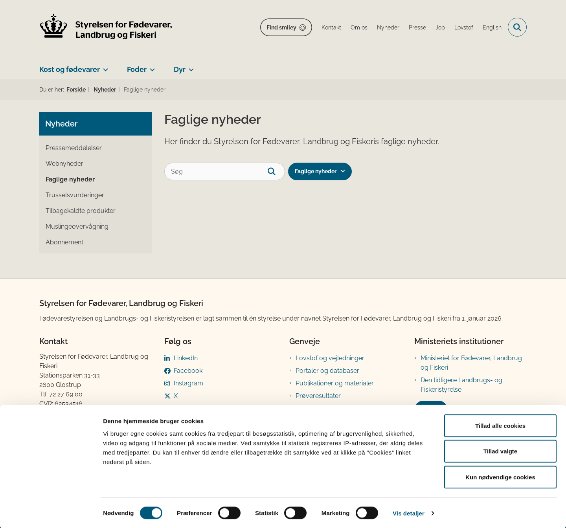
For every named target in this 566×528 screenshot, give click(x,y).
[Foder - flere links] (151, 66)
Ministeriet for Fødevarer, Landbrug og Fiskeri (471, 362)
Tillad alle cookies (500, 425)
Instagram (188, 383)
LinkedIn (186, 358)
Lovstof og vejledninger (330, 358)
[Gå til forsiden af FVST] (106, 27)
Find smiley (281, 27)
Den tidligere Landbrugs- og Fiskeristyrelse (461, 384)
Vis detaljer (408, 512)
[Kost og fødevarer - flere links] (104, 66)
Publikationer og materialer (335, 383)
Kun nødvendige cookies (500, 476)
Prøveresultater (318, 396)
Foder (137, 69)
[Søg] (224, 171)
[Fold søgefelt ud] (517, 27)
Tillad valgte (500, 450)
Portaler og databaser (327, 370)
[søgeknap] (276, 171)
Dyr (180, 69)
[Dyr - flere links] (190, 66)
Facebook (188, 370)
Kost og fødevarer (69, 69)
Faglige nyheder (315, 171)
